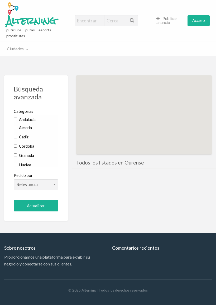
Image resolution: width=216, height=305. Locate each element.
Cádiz (21, 136)
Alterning (31, 21)
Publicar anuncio (166, 20)
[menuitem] (170, 20)
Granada (24, 155)
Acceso (198, 20)
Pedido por (36, 181)
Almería (23, 127)
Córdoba (24, 146)
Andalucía (25, 119)
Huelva (22, 164)
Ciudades (15, 48)
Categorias (23, 111)
